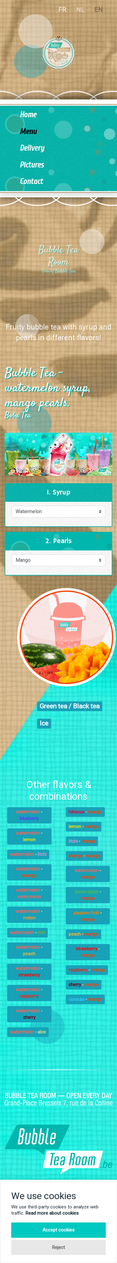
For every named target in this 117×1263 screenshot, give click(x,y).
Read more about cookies (52, 1213)
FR (62, 9)
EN (98, 9)
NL (80, 9)
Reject (58, 1247)
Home (28, 114)
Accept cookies (58, 1230)
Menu (28, 131)
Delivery (32, 148)
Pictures (32, 165)
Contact (31, 181)
